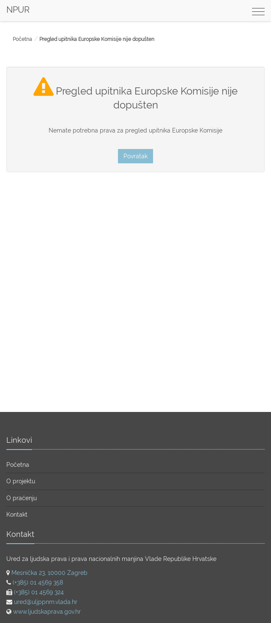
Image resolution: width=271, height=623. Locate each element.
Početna (22, 39)
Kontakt (16, 514)
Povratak (135, 156)
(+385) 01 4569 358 (38, 582)
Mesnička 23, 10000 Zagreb (49, 572)
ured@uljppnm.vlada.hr (45, 602)
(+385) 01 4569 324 (39, 592)
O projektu (20, 481)
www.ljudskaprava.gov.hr (47, 611)
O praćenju (21, 498)
